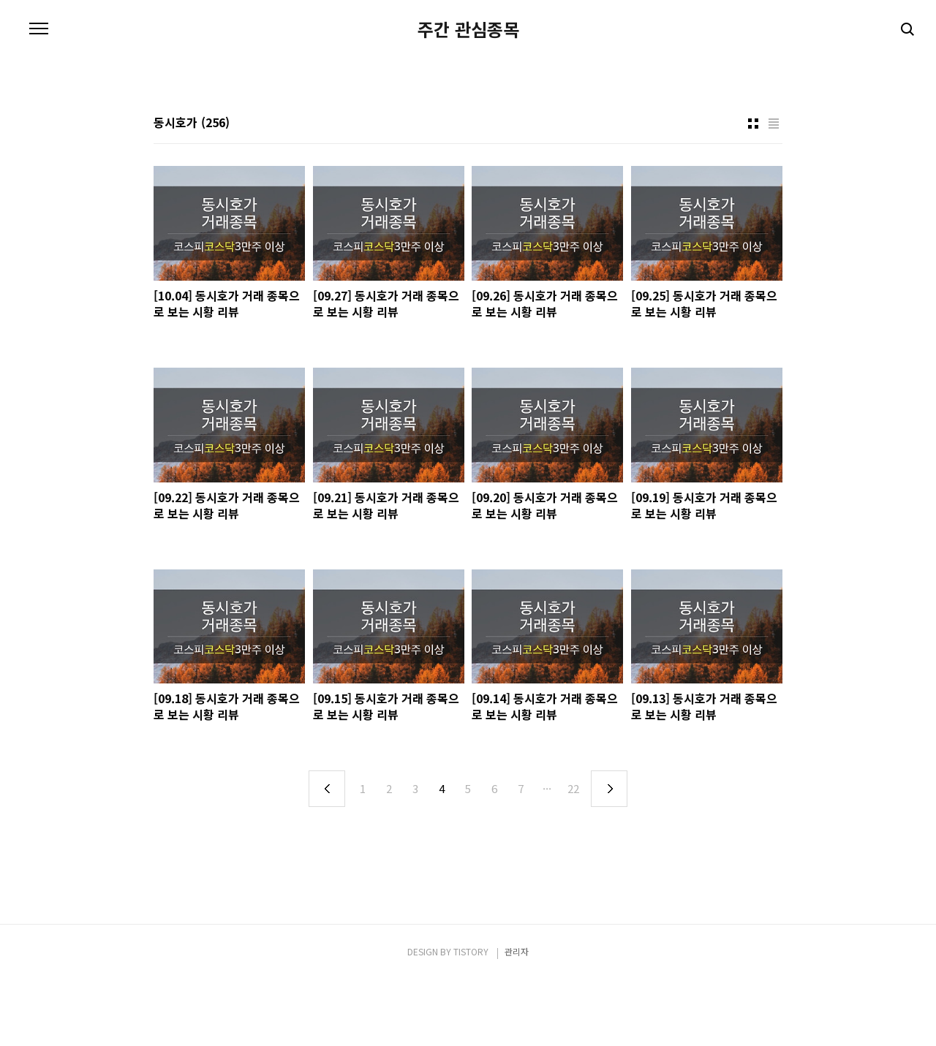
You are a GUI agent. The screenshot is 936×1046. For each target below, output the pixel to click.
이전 (327, 854)
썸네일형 (753, 189)
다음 (609, 854)
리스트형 (773, 189)
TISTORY (470, 1017)
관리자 (517, 1017)
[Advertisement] (468, 133)
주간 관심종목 (468, 29)
